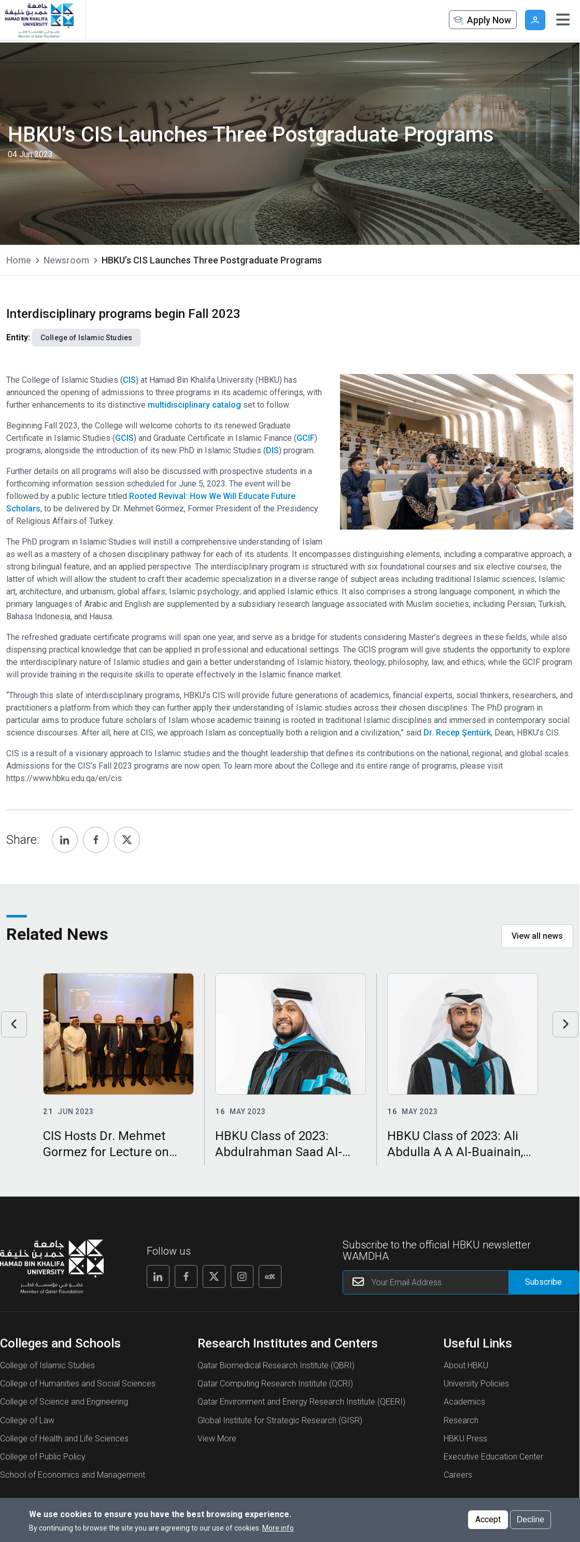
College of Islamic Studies (47, 1365)
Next (565, 1024)
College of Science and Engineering (64, 1402)
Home (18, 260)
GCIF (305, 438)
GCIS (124, 438)
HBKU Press (465, 1438)
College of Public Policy (43, 1457)
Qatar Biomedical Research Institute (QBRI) (276, 1365)
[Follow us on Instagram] (242, 1276)
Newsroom (66, 260)
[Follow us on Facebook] (186, 1276)
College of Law (27, 1420)
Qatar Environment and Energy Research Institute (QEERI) (301, 1402)
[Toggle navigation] (563, 19)
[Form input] (543, 1282)
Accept (488, 1519)
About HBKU (466, 1365)
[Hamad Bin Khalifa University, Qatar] (39, 20)
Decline (530, 1519)
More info (278, 1528)
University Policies (476, 1383)
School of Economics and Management (72, 1475)
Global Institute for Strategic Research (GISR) (279, 1420)
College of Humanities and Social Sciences (77, 1383)
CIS (129, 380)
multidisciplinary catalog (194, 405)
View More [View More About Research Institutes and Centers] (216, 1438)
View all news (537, 936)
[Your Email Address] (460, 1282)
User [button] (535, 20)
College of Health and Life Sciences (64, 1438)
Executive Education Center (493, 1457)
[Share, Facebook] (96, 840)
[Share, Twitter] (127, 840)
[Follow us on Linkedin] (158, 1276)
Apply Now (481, 20)
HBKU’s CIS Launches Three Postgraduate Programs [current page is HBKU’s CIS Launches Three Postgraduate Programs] (212, 260)
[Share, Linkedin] (65, 840)
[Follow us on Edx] (270, 1276)
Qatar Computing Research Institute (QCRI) (275, 1383)
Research (461, 1420)
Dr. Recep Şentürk (457, 733)
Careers (458, 1475)
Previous (14, 1024)
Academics (464, 1402)
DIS (272, 450)
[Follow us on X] (214, 1276)
